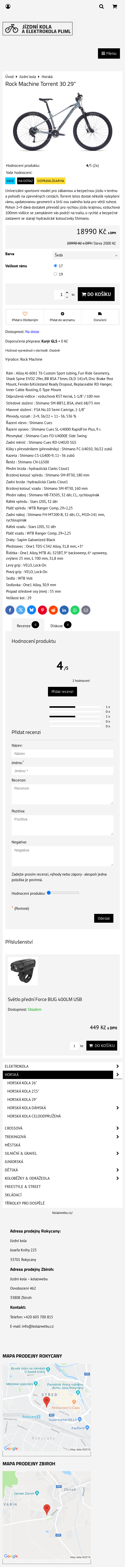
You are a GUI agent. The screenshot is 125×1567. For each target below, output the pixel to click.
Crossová (63, 1128)
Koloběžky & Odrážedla (63, 1178)
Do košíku (96, 294)
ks (76, 1046)
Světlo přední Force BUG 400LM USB (45, 999)
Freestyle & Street (23, 1186)
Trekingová (63, 1137)
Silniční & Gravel (63, 1153)
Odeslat (104, 918)
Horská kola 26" (22, 1082)
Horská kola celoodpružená (34, 1116)
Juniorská (14, 1161)
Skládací (13, 1194)
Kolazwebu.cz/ (62, 1213)
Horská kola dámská (64, 1108)
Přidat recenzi (62, 691)
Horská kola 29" (22, 1099)
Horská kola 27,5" (23, 1091)
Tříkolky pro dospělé (25, 1203)
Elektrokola (63, 1066)
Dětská (63, 1170)
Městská (12, 1145)
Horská (63, 1075)
